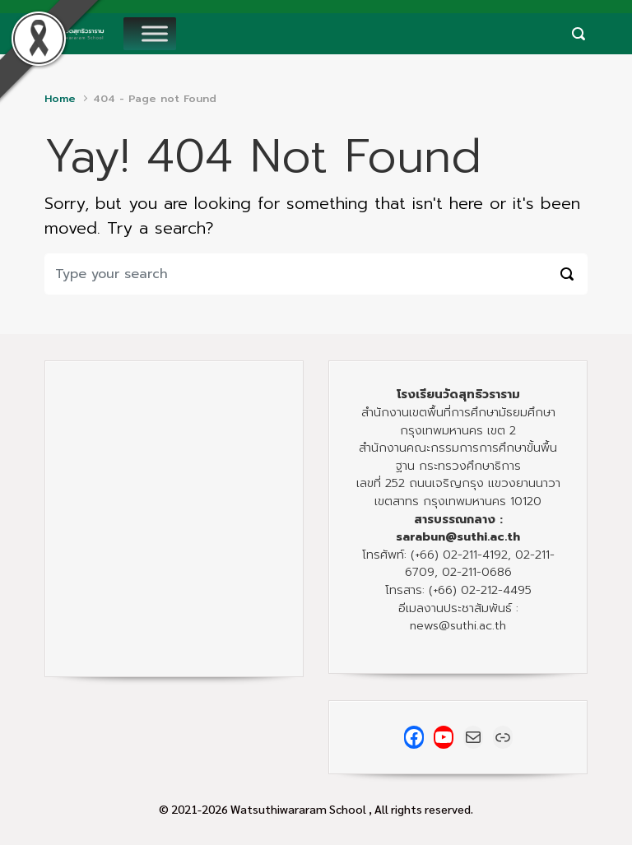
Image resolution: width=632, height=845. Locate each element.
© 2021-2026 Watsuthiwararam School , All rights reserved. (316, 808)
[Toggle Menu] (155, 33)
